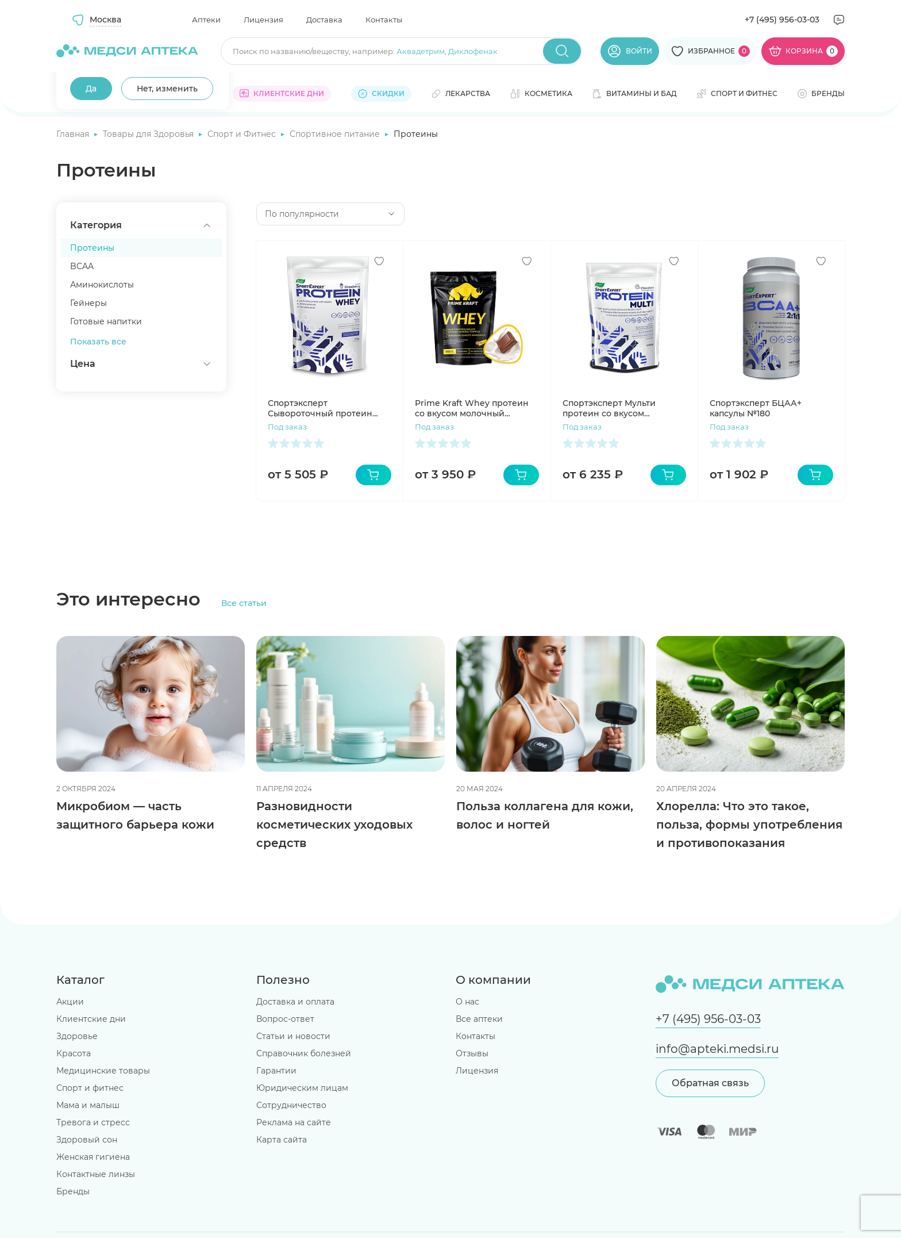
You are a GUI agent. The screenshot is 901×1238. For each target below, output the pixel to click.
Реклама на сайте (293, 1122)
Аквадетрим (420, 51)
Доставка (324, 19)
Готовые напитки (106, 321)
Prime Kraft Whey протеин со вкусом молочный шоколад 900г (472, 408)
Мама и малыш (88, 1105)
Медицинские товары (103, 1070)
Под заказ (287, 426)
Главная (73, 134)
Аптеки (206, 19)
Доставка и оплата (295, 1001)
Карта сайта (281, 1139)
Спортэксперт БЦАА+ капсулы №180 (756, 408)
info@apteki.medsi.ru (717, 1049)
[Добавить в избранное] (379, 261)
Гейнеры (88, 303)
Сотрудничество (291, 1105)
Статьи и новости (293, 1036)
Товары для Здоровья (149, 134)
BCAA (82, 266)
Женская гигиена (93, 1157)
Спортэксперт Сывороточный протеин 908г (320, 408)
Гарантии (276, 1070)
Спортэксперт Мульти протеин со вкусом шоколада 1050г (609, 408)
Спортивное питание (336, 134)
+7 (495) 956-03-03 (782, 19)
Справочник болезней (303, 1053)
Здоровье (77, 1036)
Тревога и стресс (93, 1122)
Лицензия (263, 19)
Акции (70, 1001)
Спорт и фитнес (90, 1088)
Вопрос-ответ (285, 1019)
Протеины (92, 248)
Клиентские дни (91, 1019)
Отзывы (472, 1053)
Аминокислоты (102, 284)
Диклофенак (473, 51)
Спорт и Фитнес (242, 134)
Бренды (73, 1191)
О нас (467, 1001)
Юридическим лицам (302, 1088)
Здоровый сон (86, 1139)
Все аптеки (479, 1019)
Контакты (383, 19)
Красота (73, 1053)
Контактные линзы (95, 1174)
